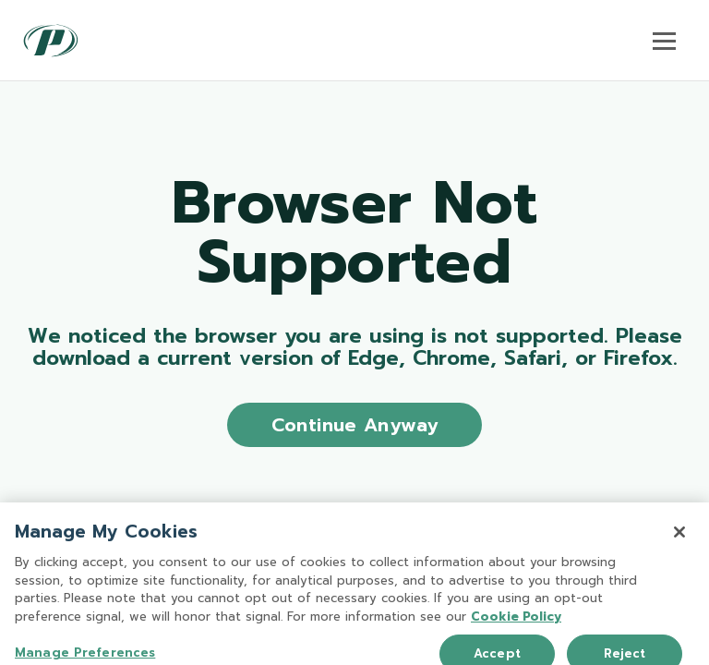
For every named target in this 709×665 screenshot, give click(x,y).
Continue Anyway (355, 425)
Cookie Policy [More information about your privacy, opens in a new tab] (516, 624)
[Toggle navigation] (664, 40)
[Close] (679, 540)
